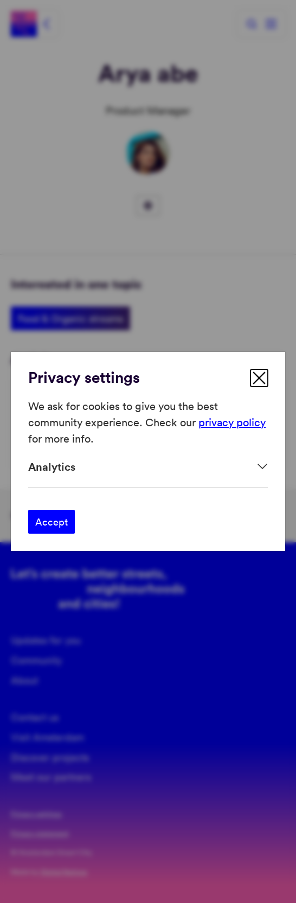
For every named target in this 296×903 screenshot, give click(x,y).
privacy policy (232, 422)
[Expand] (148, 466)
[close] (259, 378)
